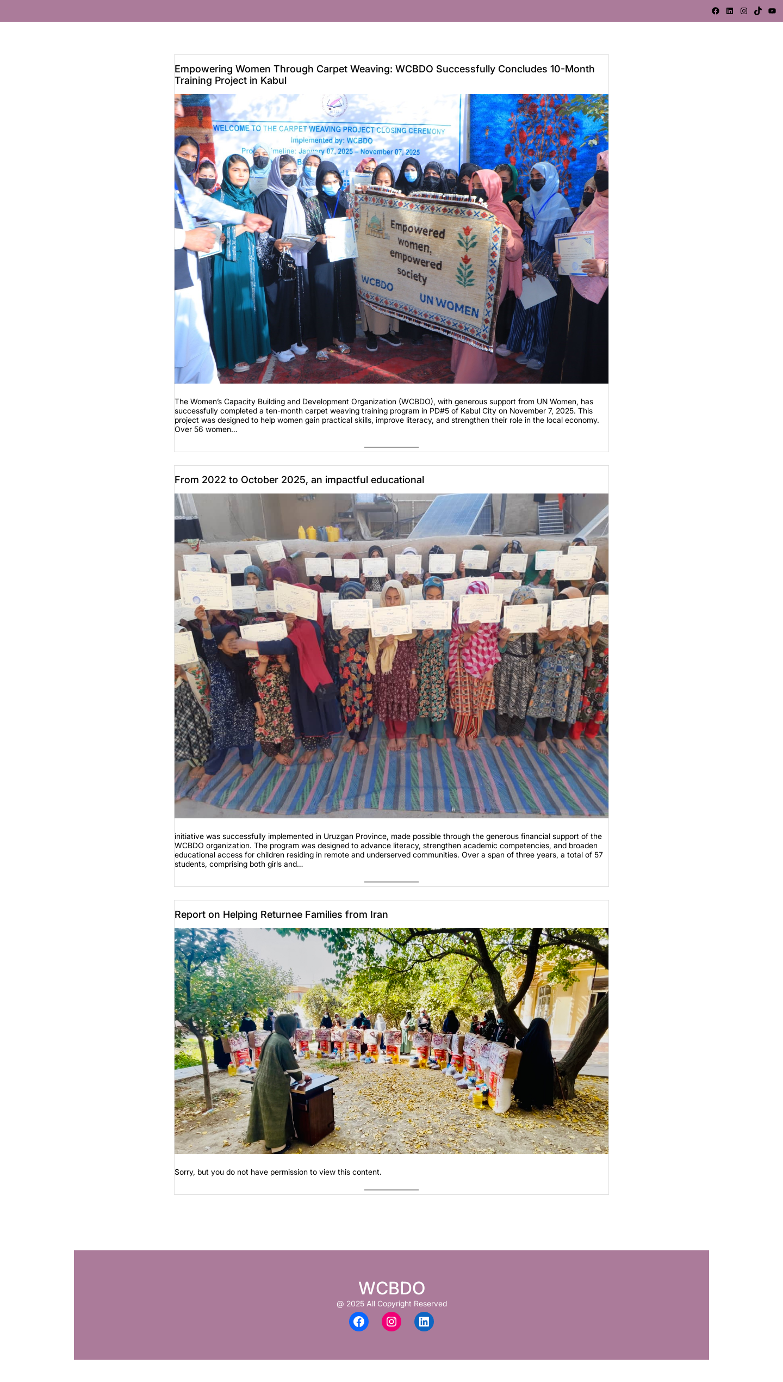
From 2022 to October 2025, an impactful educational (299, 479)
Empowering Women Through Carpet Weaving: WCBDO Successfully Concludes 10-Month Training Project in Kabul (385, 74)
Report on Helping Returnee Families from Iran (281, 914)
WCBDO (391, 1288)
